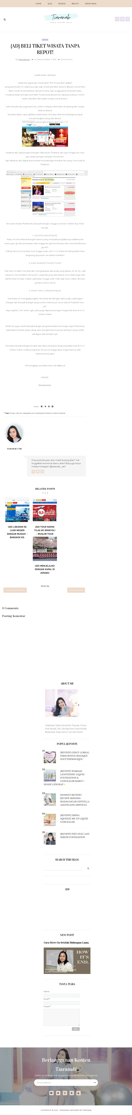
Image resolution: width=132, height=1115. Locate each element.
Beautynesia (45, 385)
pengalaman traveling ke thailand (37, 413)
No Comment (66, 59)
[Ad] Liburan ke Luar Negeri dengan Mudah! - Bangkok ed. (17, 532)
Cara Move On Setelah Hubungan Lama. (66, 942)
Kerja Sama (90, 3)
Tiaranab (64, 1110)
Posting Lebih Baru (15, 590)
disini (60, 365)
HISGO (45, 377)
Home (38, 3)
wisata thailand (58, 413)
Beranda (45, 586)
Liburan (19, 413)
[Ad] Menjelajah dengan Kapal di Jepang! (45, 569)
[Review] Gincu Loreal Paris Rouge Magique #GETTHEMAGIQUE (74, 755)
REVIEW (61, 3)
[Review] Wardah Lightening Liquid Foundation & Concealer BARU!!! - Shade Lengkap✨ (64, 778)
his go (45, 39)
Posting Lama (76, 590)
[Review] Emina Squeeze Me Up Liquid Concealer (74, 818)
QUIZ (50, 3)
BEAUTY (75, 3)
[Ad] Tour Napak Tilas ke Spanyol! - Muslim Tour (45, 530)
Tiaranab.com (24, 59)
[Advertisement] (58, 909)
